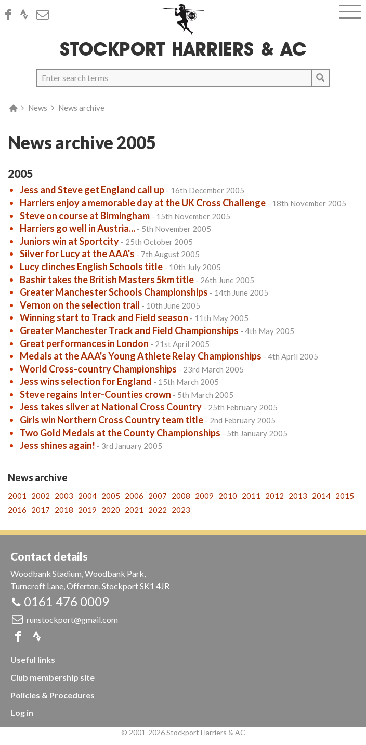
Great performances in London (84, 343)
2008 (181, 495)
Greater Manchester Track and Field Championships (129, 330)
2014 (321, 495)
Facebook (11, 14)
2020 (110, 509)
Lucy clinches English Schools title (91, 266)
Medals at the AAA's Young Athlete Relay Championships (141, 356)
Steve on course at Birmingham (85, 215)
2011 (251, 495)
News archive (81, 107)
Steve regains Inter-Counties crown (95, 394)
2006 (134, 495)
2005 (110, 495)
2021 (134, 509)
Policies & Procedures (52, 695)
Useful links (32, 659)
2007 (157, 495)
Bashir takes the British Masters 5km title (107, 279)
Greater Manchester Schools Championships (114, 292)
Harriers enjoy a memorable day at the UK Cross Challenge (143, 202)
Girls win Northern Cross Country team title (111, 419)
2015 (344, 495)
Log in (21, 712)
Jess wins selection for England (86, 381)
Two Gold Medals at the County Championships (120, 432)
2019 (87, 509)
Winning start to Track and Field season (104, 317)
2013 (298, 495)
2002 (40, 495)
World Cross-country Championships (98, 369)
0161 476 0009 (66, 601)
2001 (17, 495)
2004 (87, 495)
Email (45, 14)
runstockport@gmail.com (72, 619)
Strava (27, 14)
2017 (40, 509)
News (37, 107)
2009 (204, 495)
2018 (64, 509)
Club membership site (52, 677)
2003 (64, 495)
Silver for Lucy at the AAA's (77, 253)
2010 (227, 495)
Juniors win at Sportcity (69, 241)
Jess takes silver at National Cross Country (111, 407)
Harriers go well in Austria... (77, 228)
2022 (157, 509)
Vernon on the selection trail (80, 305)
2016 (17, 509)
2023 (181, 509)
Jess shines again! (57, 445)
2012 (274, 495)
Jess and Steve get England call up (92, 189)
